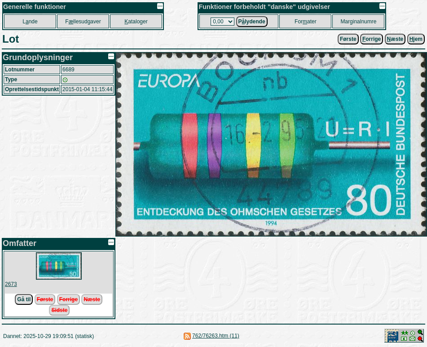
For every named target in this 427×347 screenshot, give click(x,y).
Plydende (251, 21)
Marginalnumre (358, 21)
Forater (306, 21)
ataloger (135, 21)
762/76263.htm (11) (215, 336)
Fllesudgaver (83, 21)
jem (416, 39)
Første (348, 39)
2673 (11, 284)
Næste (92, 299)
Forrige (68, 299)
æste (395, 39)
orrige (371, 39)
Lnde (29, 21)
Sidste (59, 310)
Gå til (24, 299)
